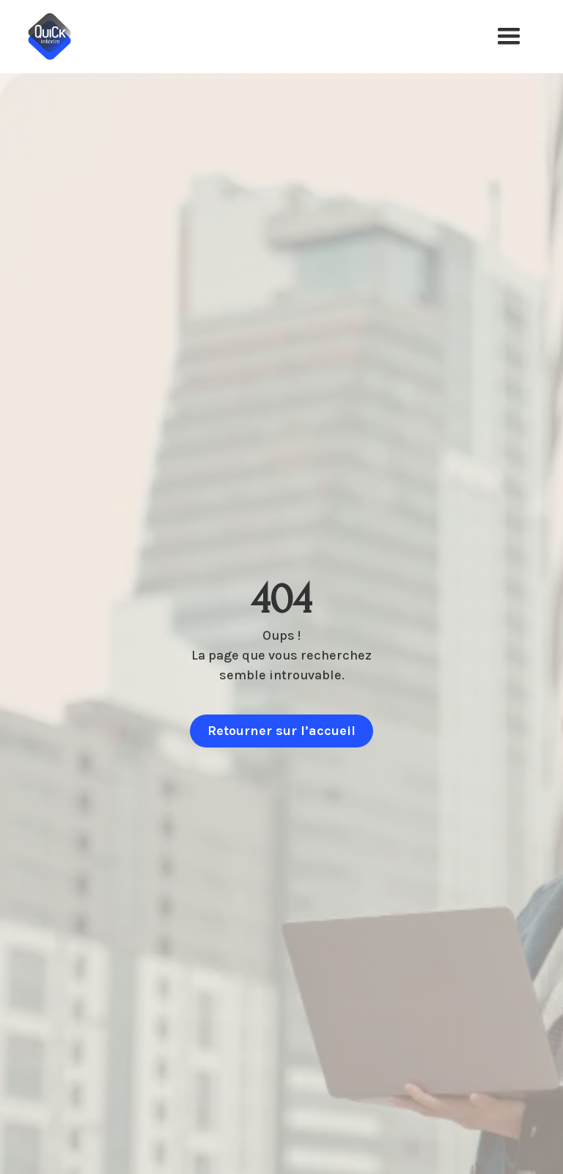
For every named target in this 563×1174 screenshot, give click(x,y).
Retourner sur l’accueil (281, 731)
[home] (60, 36)
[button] (509, 36)
